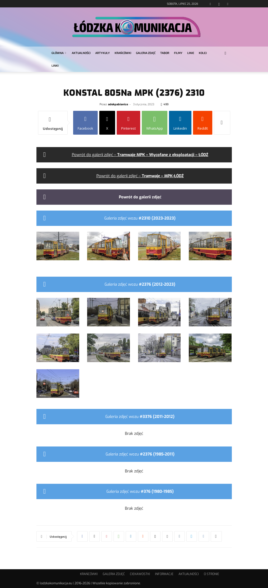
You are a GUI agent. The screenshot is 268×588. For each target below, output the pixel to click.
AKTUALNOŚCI (81, 52)
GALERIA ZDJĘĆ (146, 52)
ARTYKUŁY (102, 52)
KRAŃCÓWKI (123, 52)
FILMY (178, 52)
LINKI (55, 65)
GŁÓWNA (58, 52)
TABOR (164, 52)
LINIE (190, 52)
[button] (225, 53)
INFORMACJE (164, 574)
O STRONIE (211, 574)
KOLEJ (203, 52)
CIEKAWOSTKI (140, 574)
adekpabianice (118, 104)
